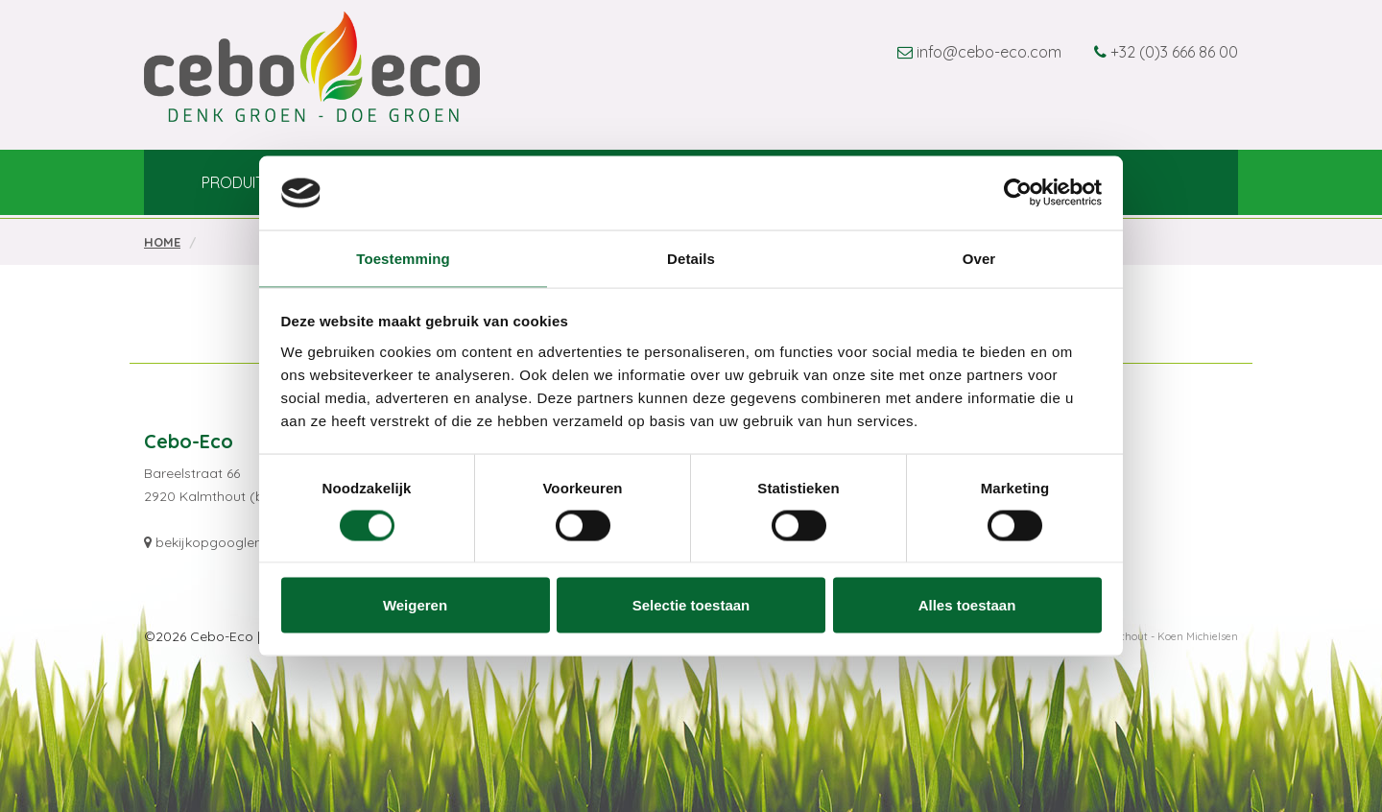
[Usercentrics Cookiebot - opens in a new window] (1018, 193)
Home (162, 242)
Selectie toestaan (691, 605)
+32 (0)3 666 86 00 (1174, 51)
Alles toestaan (967, 605)
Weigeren (415, 605)
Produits (237, 186)
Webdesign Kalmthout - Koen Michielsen (1136, 636)
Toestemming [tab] (403, 258)
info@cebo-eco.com (989, 51)
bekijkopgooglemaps (223, 542)
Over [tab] (979, 258)
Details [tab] (691, 258)
